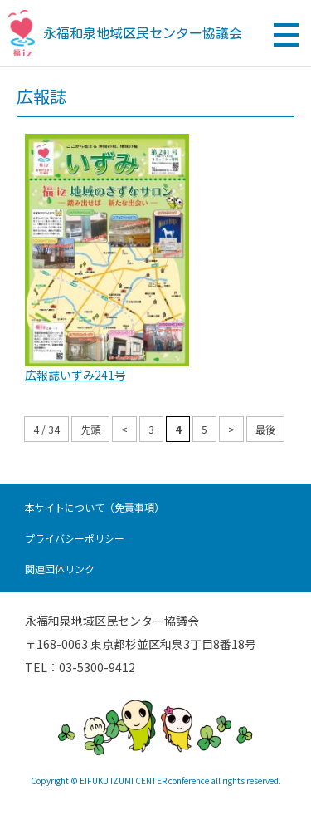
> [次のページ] (231, 429)
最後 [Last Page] (265, 429)
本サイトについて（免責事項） (94, 507)
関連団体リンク (60, 569)
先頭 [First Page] (90, 429)
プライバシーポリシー (74, 538)
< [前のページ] (124, 429)
